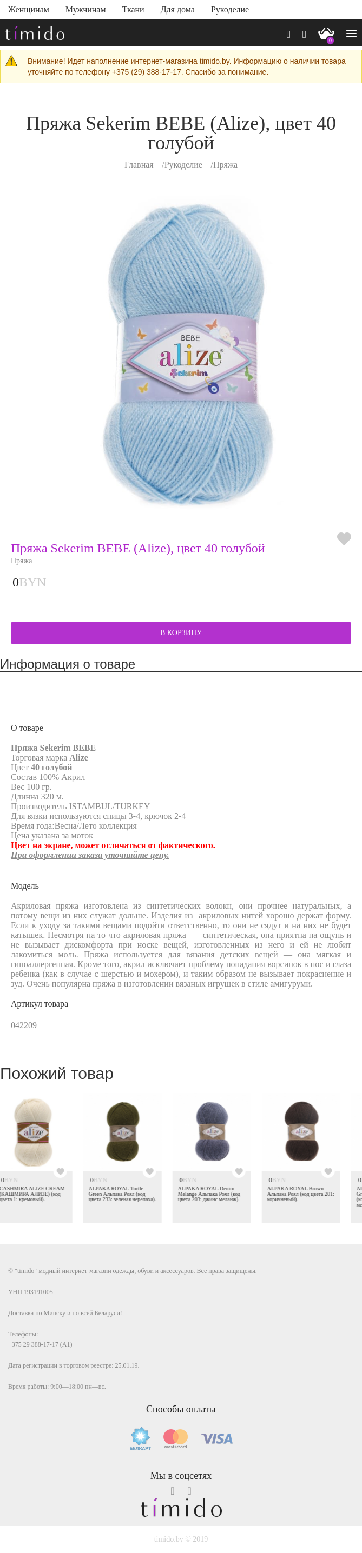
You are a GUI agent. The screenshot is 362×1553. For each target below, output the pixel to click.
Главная (139, 164)
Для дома (178, 9)
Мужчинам (85, 9)
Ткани (133, 9)
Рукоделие (230, 9)
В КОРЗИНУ (181, 633)
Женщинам (28, 9)
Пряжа (225, 164)
